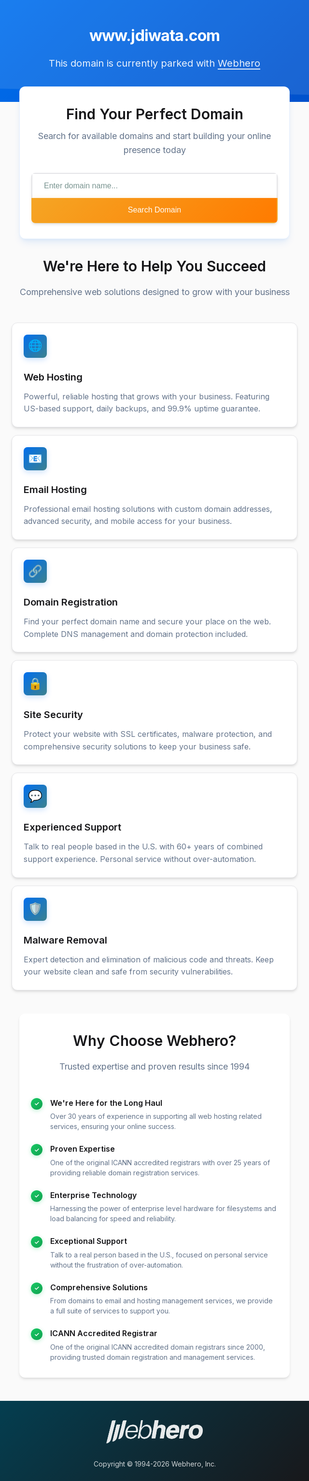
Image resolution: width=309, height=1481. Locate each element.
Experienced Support (72, 827)
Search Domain (154, 210)
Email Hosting (55, 489)
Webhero (239, 63)
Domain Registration (71, 602)
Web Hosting (53, 377)
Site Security (53, 714)
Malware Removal (65, 940)
